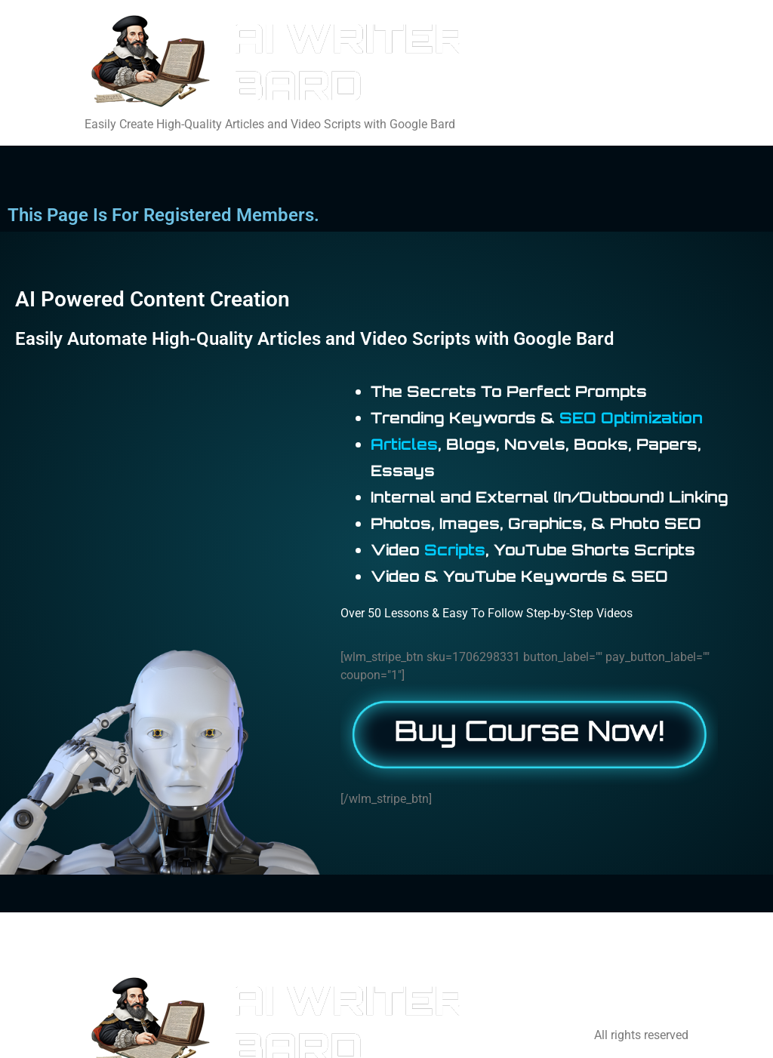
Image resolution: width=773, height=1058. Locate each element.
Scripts (454, 549)
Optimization (652, 417)
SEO (577, 417)
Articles (404, 444)
